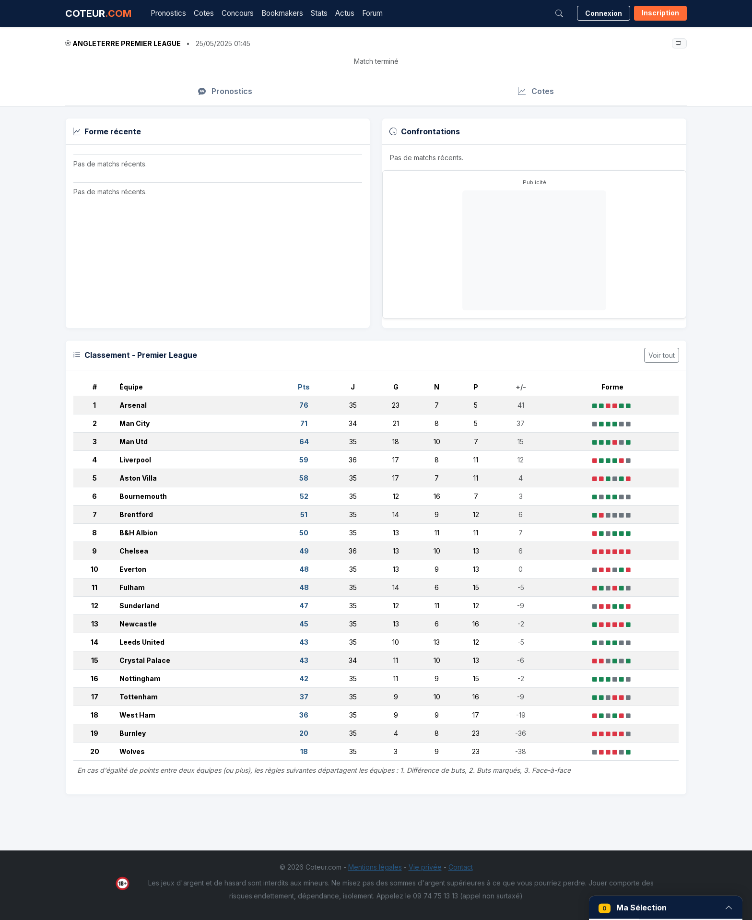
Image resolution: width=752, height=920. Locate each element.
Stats (319, 13)
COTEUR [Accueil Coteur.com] (98, 13)
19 (94, 733)
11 (94, 587)
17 (94, 697)
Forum (372, 13)
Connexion (603, 13)
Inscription (660, 13)
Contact (460, 867)
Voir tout (661, 355)
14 (94, 642)
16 (94, 678)
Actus (344, 13)
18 (94, 715)
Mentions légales (375, 867)
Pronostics (168, 13)
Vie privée (425, 867)
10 (94, 569)
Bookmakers (282, 13)
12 (94, 606)
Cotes (204, 13)
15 (94, 660)
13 (94, 624)
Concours (238, 13)
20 (94, 751)
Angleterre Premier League (126, 43)
